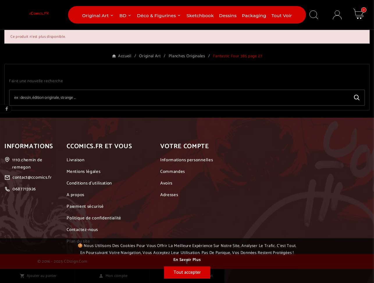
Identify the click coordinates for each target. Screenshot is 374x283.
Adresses (169, 194)
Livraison (75, 160)
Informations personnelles (186, 160)
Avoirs (166, 183)
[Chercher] (179, 97)
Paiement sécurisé (85, 206)
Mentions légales (83, 171)
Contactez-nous (82, 229)
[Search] (357, 98)
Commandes (172, 171)
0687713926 (24, 189)
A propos (75, 194)
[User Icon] (337, 14)
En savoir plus (187, 260)
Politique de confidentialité (94, 218)
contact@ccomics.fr (32, 177)
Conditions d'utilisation (89, 183)
